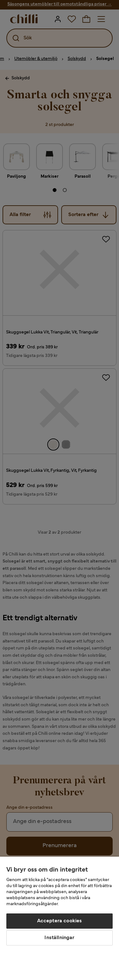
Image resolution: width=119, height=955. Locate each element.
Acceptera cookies (59, 921)
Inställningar (59, 938)
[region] (59, 906)
